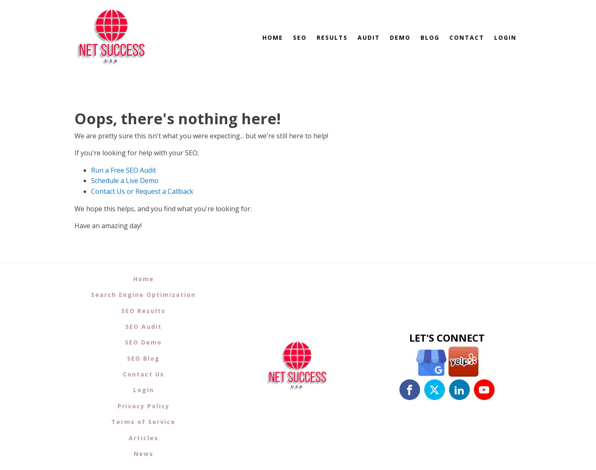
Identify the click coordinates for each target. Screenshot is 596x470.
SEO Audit (143, 326)
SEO (300, 37)
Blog (430, 37)
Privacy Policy (144, 406)
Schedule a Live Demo (125, 180)
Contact (466, 37)
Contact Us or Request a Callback (142, 191)
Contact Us (143, 374)
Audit (369, 37)
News (144, 454)
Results (332, 37)
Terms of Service (143, 422)
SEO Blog (143, 358)
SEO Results (143, 311)
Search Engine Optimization (143, 295)
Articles (144, 438)
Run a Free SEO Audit (123, 170)
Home (272, 37)
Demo (400, 37)
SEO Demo (143, 342)
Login (505, 37)
